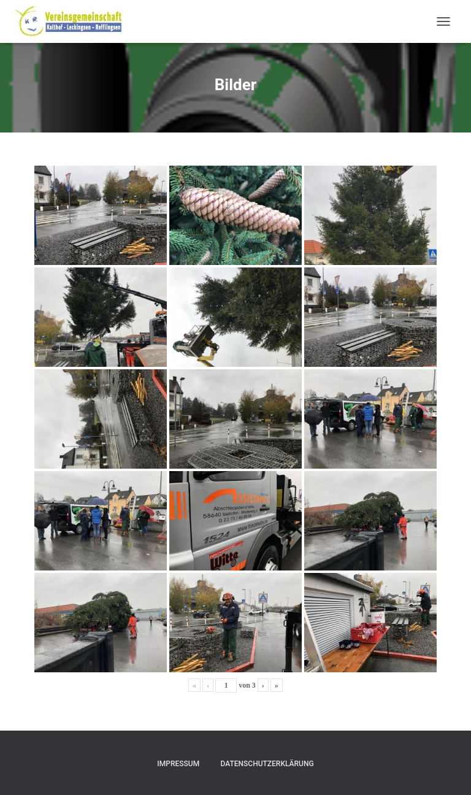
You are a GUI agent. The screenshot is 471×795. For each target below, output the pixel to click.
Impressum (178, 763)
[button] (27, 768)
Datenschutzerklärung (267, 763)
